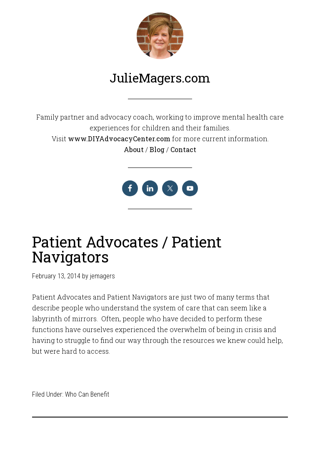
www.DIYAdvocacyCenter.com (119, 138)
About (134, 149)
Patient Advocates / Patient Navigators (127, 249)
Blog (158, 149)
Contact (183, 149)
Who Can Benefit (87, 394)
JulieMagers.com (160, 78)
